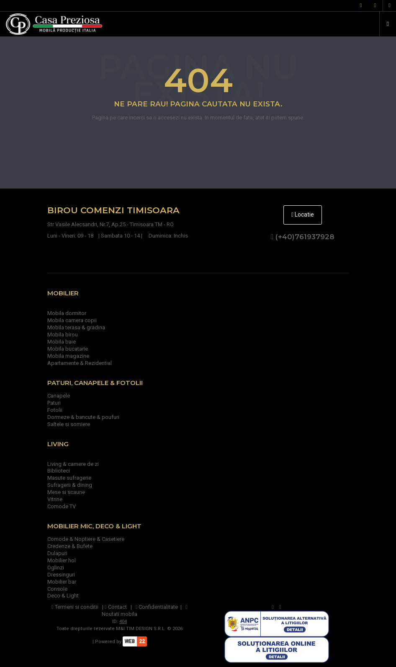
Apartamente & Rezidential (79, 363)
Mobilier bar (61, 582)
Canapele (58, 396)
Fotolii (54, 410)
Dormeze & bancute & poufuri (83, 417)
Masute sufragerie (69, 478)
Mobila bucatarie (67, 349)
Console (57, 589)
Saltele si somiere (68, 424)
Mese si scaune (66, 492)
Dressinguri (61, 574)
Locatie (302, 214)
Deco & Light (63, 595)
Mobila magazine (68, 356)
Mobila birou (62, 334)
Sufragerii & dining (69, 485)
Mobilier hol (61, 560)
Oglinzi (55, 567)
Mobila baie (61, 342)
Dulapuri (57, 553)
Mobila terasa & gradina (76, 327)
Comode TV (61, 506)
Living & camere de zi (73, 464)
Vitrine (54, 499)
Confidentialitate (157, 607)
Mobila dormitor (66, 313)
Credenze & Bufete (70, 546)
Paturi (54, 403)
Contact (116, 607)
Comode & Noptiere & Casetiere (85, 539)
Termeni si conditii (74, 607)
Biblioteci (58, 471)
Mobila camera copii (72, 320)
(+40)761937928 (302, 237)
